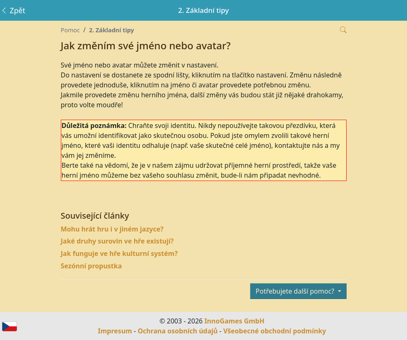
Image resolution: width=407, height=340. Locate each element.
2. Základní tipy (111, 30)
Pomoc (70, 30)
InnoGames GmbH (235, 321)
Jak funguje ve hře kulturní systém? (119, 253)
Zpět (12, 10)
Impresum (115, 330)
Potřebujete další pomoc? (295, 291)
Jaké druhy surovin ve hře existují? (117, 241)
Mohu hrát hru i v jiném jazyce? (112, 229)
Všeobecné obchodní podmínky (274, 330)
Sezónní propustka (91, 265)
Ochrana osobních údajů (177, 330)
